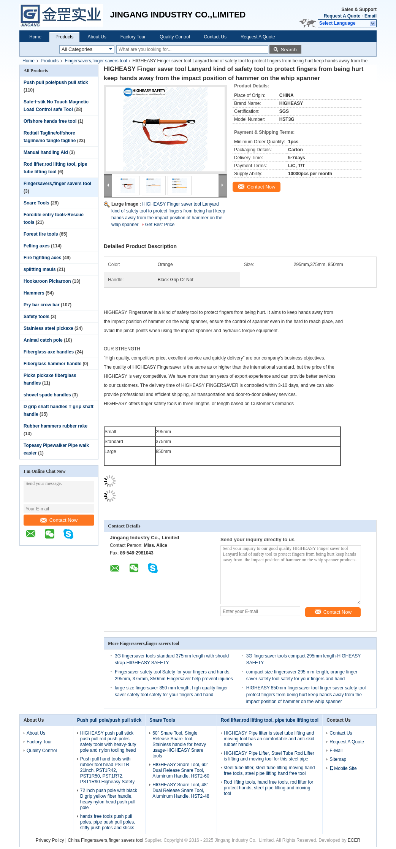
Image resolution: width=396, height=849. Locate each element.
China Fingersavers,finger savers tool (105, 840)
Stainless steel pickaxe (48, 328)
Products (64, 37)
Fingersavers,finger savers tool (96, 60)
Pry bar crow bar (42, 304)
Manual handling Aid (46, 152)
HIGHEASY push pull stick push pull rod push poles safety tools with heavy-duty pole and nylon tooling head (108, 741)
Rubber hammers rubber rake (55, 426)
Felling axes (37, 246)
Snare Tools (36, 203)
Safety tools (36, 316)
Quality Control (175, 37)
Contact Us (215, 37)
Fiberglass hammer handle (52, 363)
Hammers (34, 293)
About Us (96, 37)
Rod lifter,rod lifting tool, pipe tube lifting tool (269, 720)
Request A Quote (342, 16)
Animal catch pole (43, 340)
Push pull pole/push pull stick (56, 82)
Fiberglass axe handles (49, 352)
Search (289, 49)
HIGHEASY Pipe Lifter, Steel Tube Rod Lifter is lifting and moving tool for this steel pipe (269, 756)
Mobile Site (342, 768)
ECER (354, 840)
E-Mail (335, 750)
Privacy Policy (50, 840)
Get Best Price (159, 224)
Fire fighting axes (42, 257)
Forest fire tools (41, 234)
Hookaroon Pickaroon (47, 281)
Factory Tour (133, 37)
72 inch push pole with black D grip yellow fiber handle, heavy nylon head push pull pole (108, 799)
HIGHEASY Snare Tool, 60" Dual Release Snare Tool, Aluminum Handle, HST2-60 (180, 770)
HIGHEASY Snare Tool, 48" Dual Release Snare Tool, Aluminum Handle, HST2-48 (180, 790)
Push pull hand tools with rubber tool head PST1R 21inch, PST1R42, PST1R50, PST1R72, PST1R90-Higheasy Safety (107, 770)
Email (370, 16)
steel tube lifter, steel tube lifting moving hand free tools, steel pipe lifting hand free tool (269, 770)
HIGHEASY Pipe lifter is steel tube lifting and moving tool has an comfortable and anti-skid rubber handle (269, 738)
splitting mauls (40, 269)
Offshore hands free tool (50, 121)
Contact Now (59, 520)
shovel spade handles (47, 395)
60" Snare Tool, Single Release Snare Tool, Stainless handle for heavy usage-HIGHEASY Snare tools (179, 744)
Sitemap (337, 759)
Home (35, 37)
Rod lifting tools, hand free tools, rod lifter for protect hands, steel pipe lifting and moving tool (268, 787)
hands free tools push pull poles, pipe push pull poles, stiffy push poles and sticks (107, 822)
